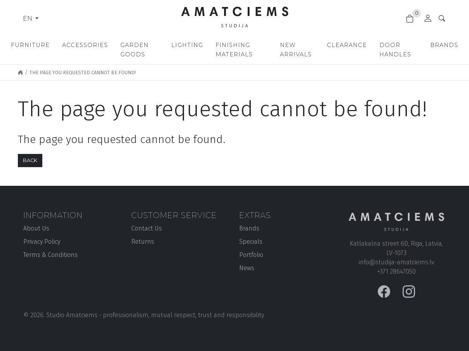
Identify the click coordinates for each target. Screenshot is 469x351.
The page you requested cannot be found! (83, 72)
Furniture (30, 45)
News (246, 268)
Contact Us (146, 228)
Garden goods (134, 50)
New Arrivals (296, 50)
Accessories (85, 45)
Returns (142, 241)
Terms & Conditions (50, 254)
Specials (250, 241)
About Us (36, 228)
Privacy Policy (41, 241)
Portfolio (251, 254)
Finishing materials (234, 50)
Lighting (187, 45)
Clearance (347, 45)
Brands (444, 45)
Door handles (395, 50)
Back (30, 160)
